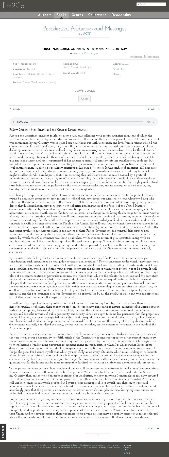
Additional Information (144, 56)
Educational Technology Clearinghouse (76, 445)
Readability (121, 15)
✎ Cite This (119, 69)
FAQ (126, 450)
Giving (126, 453)
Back (16, 109)
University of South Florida (109, 448)
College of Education (89, 448)
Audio (84, 98)
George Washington (86, 53)
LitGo (13, 6)
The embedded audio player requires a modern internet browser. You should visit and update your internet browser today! (83, 121)
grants (115, 445)
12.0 (89, 67)
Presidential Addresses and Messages (84, 29)
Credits (127, 447)
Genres (77, 15)
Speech (125, 64)
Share (116, 74)
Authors (44, 15)
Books (61, 15)
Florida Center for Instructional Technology (63, 448)
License (127, 445)
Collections (97, 15)
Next (152, 109)
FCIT (87, 34)
